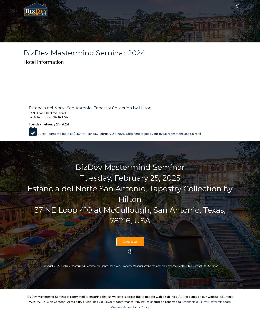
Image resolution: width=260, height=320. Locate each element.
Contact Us (130, 242)
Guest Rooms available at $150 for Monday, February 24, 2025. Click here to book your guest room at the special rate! (115, 134)
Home (128, 14)
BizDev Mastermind (211, 14)
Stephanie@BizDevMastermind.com (206, 302)
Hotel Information (182, 14)
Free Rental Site (181, 266)
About (233, 14)
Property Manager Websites (138, 266)
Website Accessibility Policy (130, 307)
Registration (144, 14)
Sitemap (213, 266)
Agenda (161, 14)
